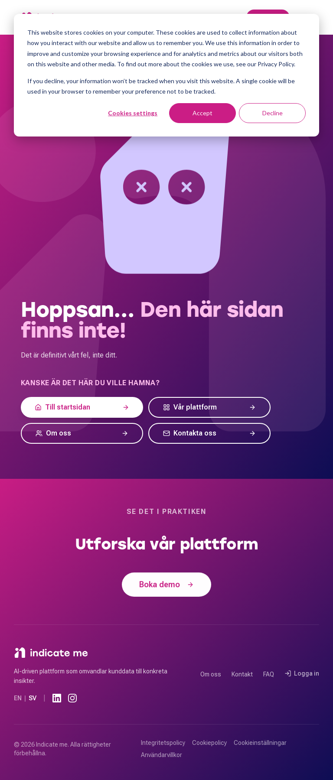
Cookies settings (132, 113)
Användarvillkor (161, 754)
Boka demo (166, 585)
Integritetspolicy (163, 742)
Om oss (210, 674)
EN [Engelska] (18, 698)
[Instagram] (72, 698)
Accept (202, 113)
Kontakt (242, 674)
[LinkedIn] (56, 698)
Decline (272, 113)
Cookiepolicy (209, 742)
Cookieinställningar (260, 742)
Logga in (301, 673)
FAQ (268, 674)
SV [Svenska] (32, 698)
